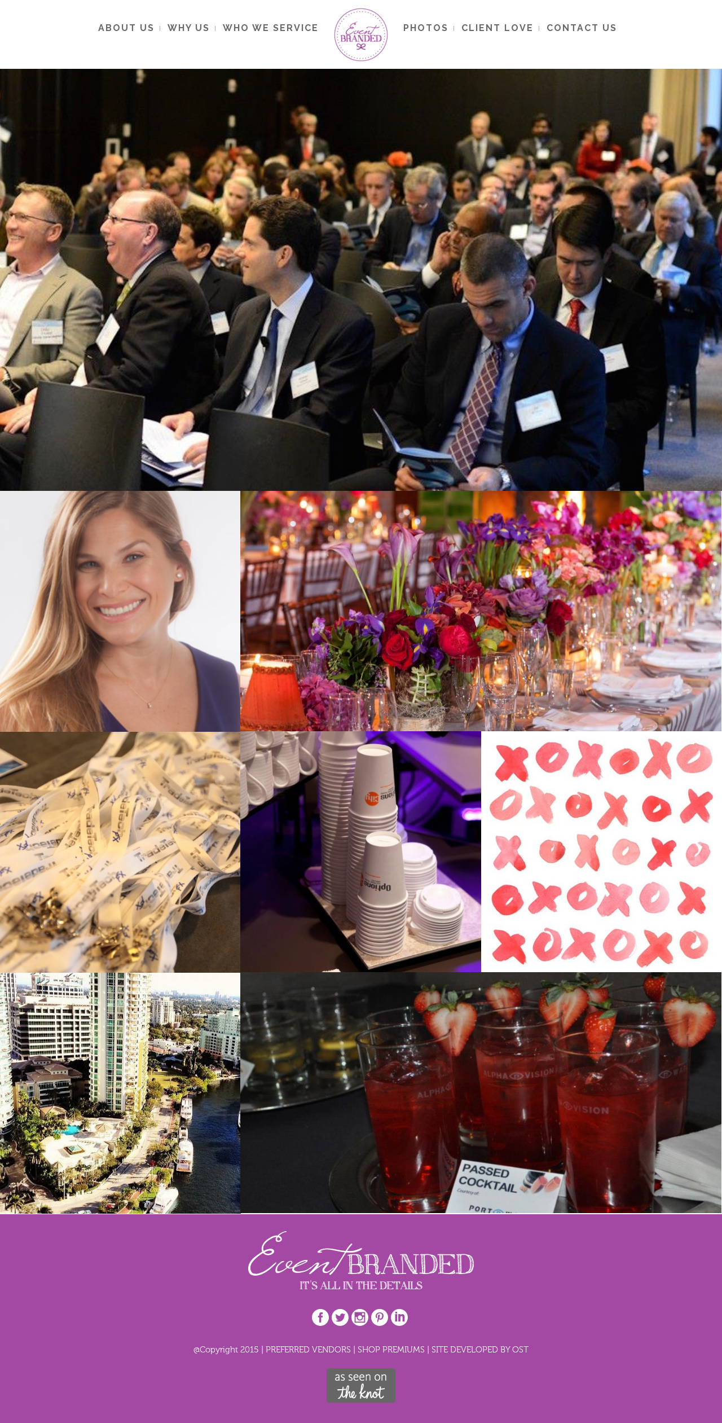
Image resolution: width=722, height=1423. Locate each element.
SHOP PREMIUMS (391, 1349)
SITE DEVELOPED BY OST (480, 1349)
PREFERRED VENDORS (308, 1349)
